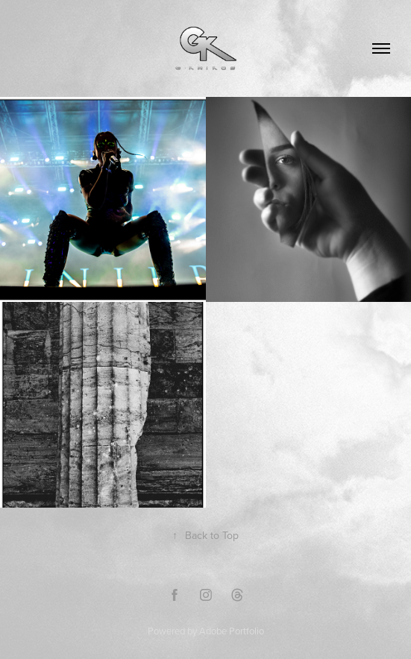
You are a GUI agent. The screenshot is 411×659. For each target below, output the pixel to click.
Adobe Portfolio (231, 630)
